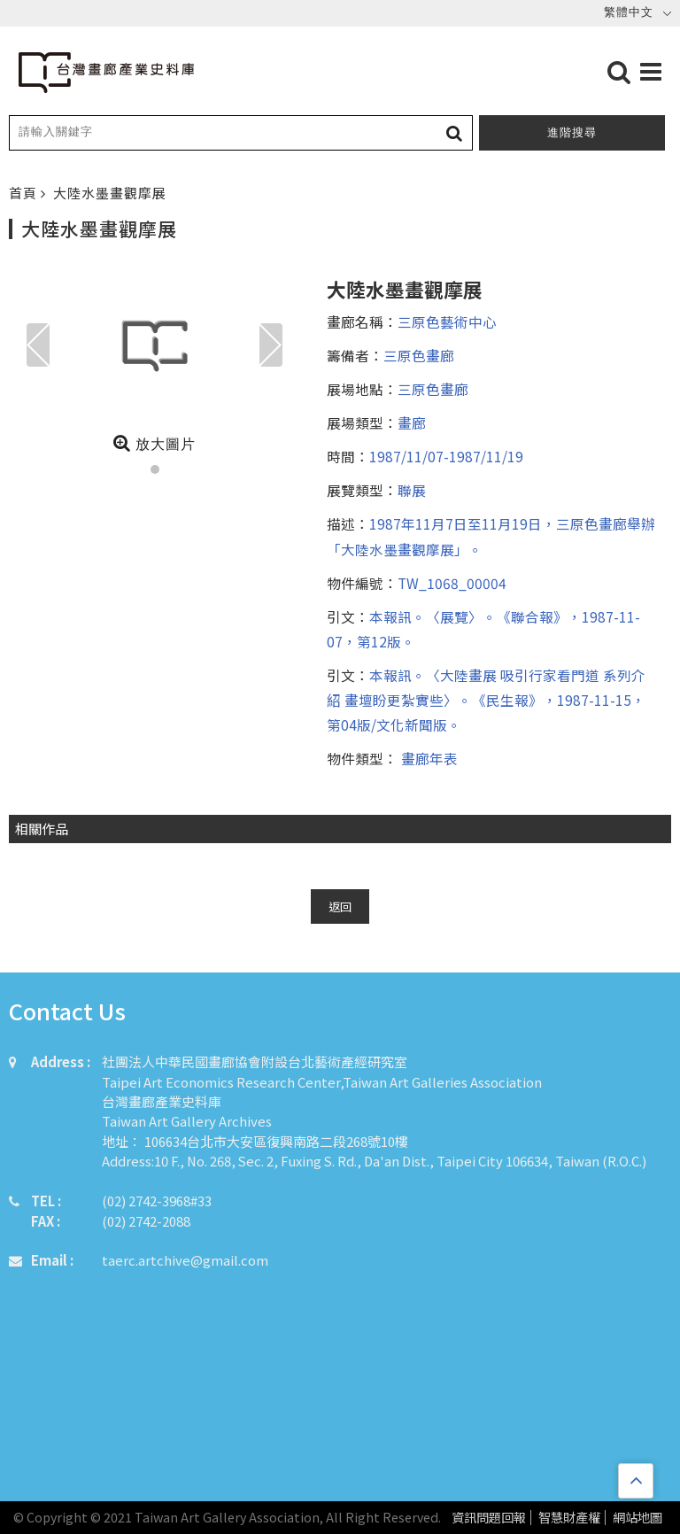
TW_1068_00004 (452, 583)
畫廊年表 (428, 758)
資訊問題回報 (489, 1517)
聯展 (412, 490)
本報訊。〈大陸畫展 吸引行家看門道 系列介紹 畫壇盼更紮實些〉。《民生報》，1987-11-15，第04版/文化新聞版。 (486, 699)
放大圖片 (154, 443)
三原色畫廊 (418, 355)
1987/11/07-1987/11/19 (446, 456)
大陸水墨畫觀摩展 (109, 192)
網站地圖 (637, 1517)
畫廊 (412, 422)
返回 (340, 906)
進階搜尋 (572, 132)
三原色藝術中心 (447, 321)
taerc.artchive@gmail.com (185, 1260)
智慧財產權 (569, 1517)
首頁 (25, 192)
